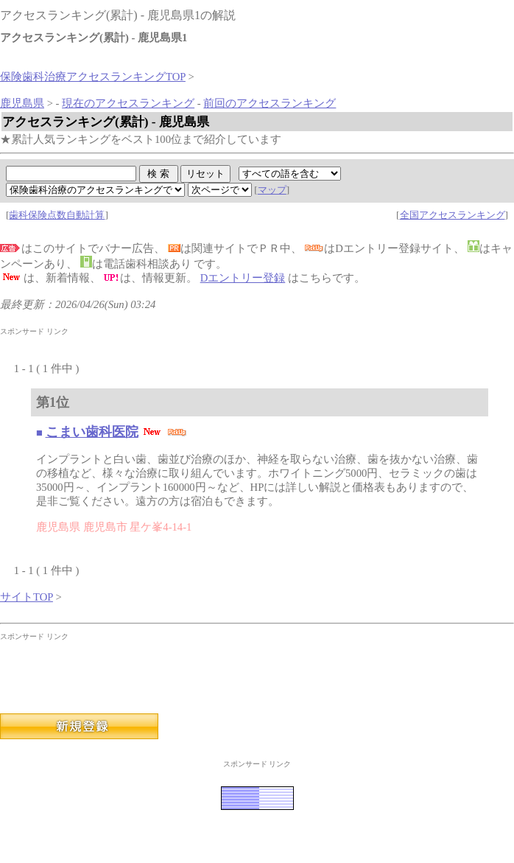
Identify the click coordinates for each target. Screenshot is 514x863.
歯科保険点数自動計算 (57, 214)
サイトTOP (26, 597)
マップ (272, 189)
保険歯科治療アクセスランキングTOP (93, 77)
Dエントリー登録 (243, 278)
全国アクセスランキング (452, 214)
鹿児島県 (22, 103)
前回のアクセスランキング (269, 103)
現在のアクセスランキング (128, 103)
